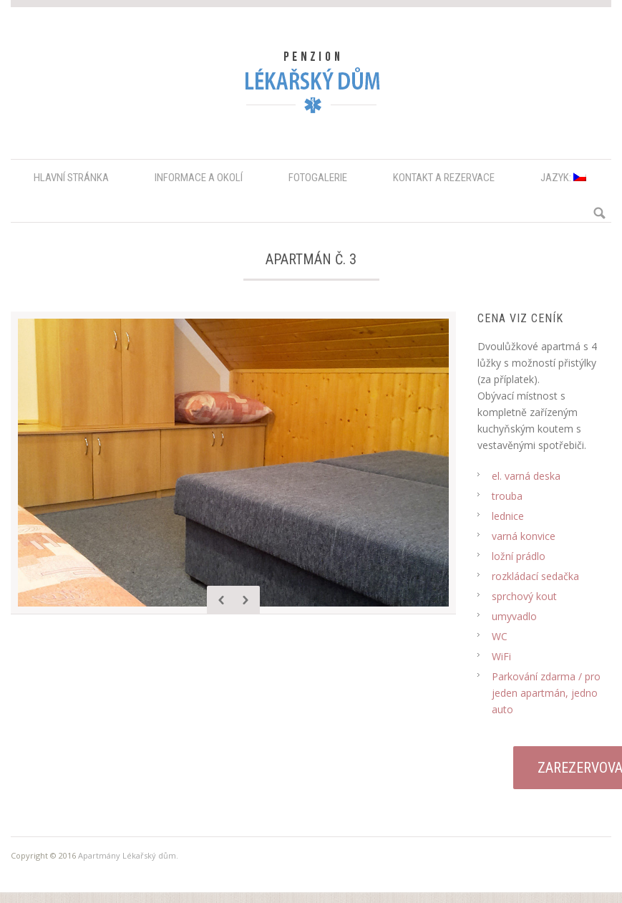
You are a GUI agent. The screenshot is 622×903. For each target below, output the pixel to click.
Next (245, 600)
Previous (221, 600)
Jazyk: (563, 178)
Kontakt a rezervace (444, 178)
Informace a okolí (199, 178)
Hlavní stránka (71, 178)
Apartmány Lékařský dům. (128, 855)
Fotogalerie (317, 178)
